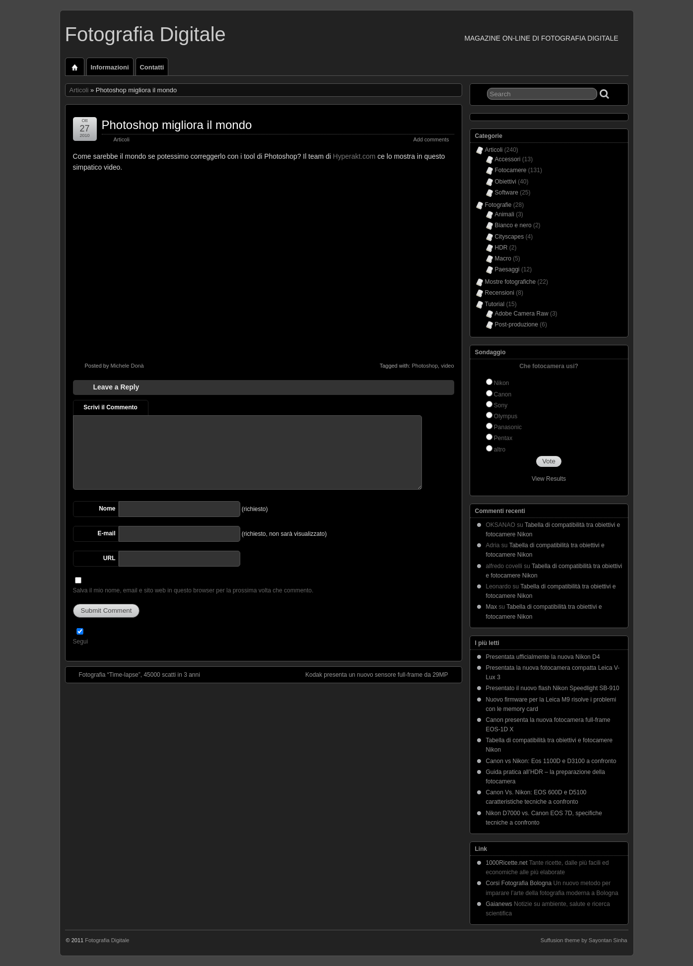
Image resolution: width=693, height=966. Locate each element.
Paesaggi (507, 269)
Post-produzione (516, 324)
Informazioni (110, 67)
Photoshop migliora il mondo (177, 124)
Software (506, 192)
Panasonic (508, 427)
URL (109, 558)
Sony (500, 405)
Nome (107, 508)
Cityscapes (509, 236)
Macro (503, 258)
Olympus (505, 416)
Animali (504, 214)
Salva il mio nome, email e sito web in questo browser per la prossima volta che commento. (193, 590)
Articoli (79, 90)
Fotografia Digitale (145, 34)
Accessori (508, 159)
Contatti (152, 67)
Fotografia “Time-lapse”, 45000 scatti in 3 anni (134, 674)
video (447, 366)
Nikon (501, 383)
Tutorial (495, 304)
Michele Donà (126, 366)
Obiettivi (505, 181)
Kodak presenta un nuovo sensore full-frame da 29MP (381, 674)
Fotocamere (511, 170)
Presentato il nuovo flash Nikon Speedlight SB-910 (553, 688)
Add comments (431, 139)
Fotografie (498, 204)
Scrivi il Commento (110, 407)
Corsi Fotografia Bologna (519, 883)
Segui (80, 641)
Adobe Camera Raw (522, 313)
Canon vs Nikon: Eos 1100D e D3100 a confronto (551, 761)
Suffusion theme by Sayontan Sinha (584, 940)
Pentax (503, 438)
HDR (501, 247)
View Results (549, 478)
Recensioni (499, 292)
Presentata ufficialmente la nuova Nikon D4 (543, 656)
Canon (502, 394)
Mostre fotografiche (510, 281)
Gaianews (499, 904)
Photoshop (425, 366)
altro (499, 449)
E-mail (106, 533)
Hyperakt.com (354, 156)
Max (491, 606)
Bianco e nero (513, 225)
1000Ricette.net (507, 862)
